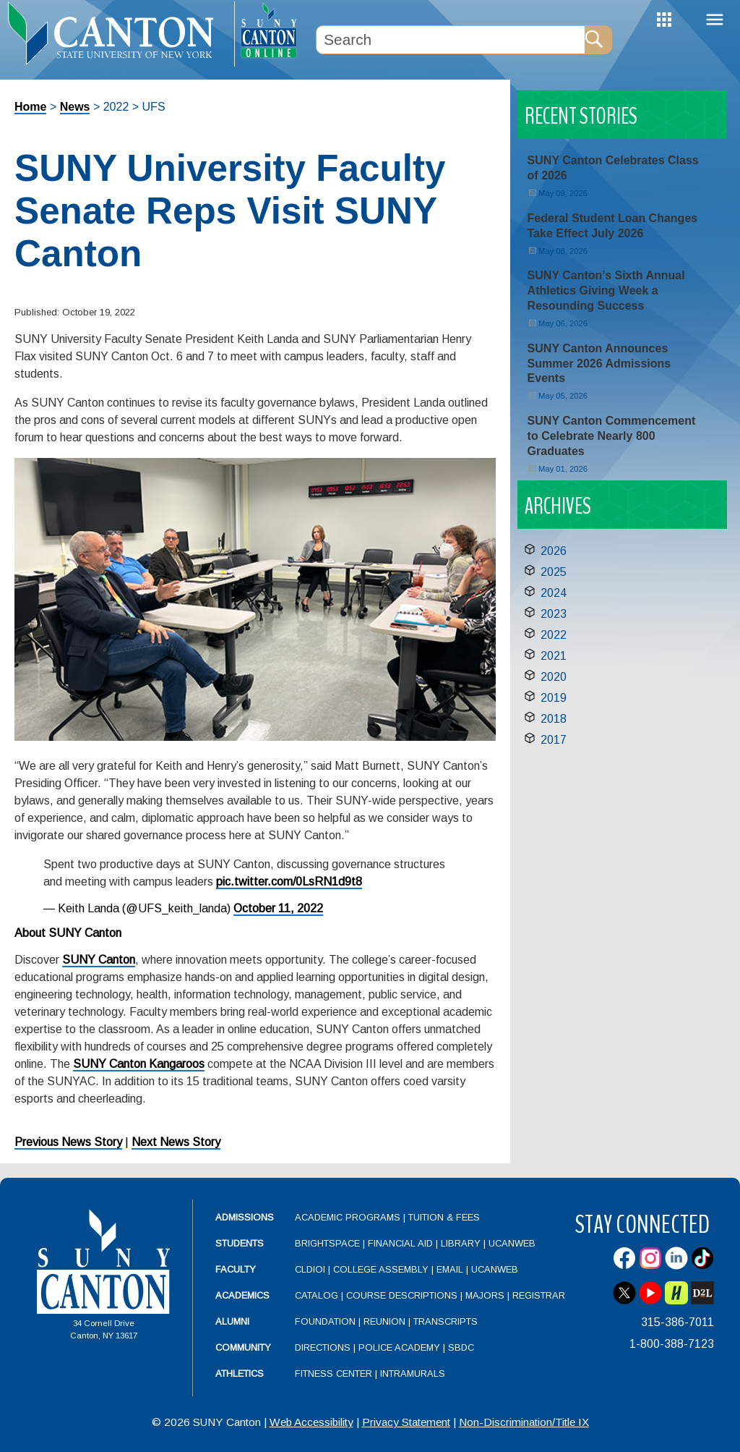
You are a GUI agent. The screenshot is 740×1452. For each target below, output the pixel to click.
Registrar (538, 1295)
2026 (554, 551)
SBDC (461, 1347)
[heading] (117, 33)
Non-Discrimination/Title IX (524, 1422)
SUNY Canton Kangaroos (139, 1064)
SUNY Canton (98, 960)
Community (243, 1347)
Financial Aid (400, 1243)
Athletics (239, 1373)
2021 (554, 656)
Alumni (232, 1321)
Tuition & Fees (444, 1217)
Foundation (325, 1321)
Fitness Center (333, 1373)
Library (461, 1243)
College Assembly (381, 1269)
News (75, 107)
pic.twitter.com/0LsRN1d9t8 (289, 881)
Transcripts (445, 1321)
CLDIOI (310, 1269)
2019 (554, 698)
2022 (554, 635)
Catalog (316, 1295)
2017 (554, 740)
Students (239, 1243)
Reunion (384, 1321)
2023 (554, 614)
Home (30, 107)
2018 (554, 719)
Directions (322, 1347)
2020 (554, 677)
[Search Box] (450, 39)
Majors (484, 1295)
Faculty (235, 1269)
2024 (554, 593)
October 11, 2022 (278, 908)
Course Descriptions (401, 1295)
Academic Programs (349, 1217)
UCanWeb (512, 1243)
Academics (242, 1295)
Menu (714, 20)
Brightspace (327, 1243)
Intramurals (412, 1373)
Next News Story (176, 1142)
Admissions (244, 1217)
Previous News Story (68, 1142)
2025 (554, 572)
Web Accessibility (311, 1422)
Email (449, 1269)
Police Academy (399, 1347)
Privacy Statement (406, 1422)
